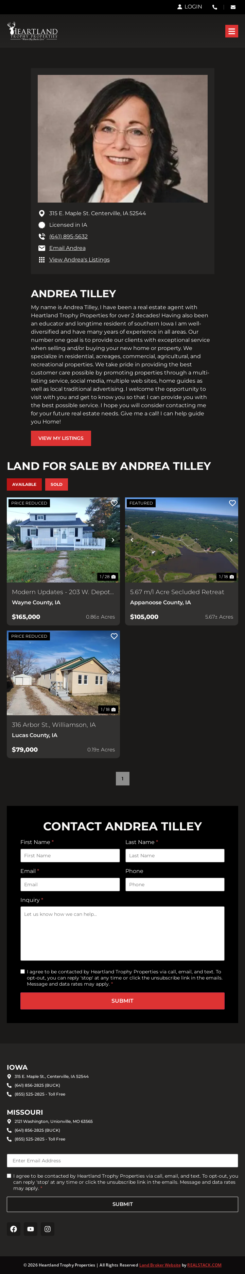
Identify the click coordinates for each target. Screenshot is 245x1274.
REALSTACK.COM (204, 1265)
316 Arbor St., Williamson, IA (54, 725)
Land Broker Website (160, 1265)
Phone (134, 871)
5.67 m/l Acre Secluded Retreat (177, 592)
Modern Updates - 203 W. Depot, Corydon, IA (61, 592)
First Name (37, 842)
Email (29, 871)
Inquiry (31, 900)
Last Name (141, 842)
